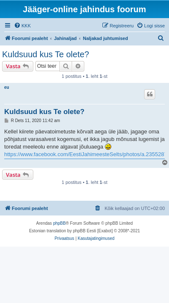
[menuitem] (22, 26)
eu (6, 87)
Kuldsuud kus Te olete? (45, 54)
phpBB (59, 223)
